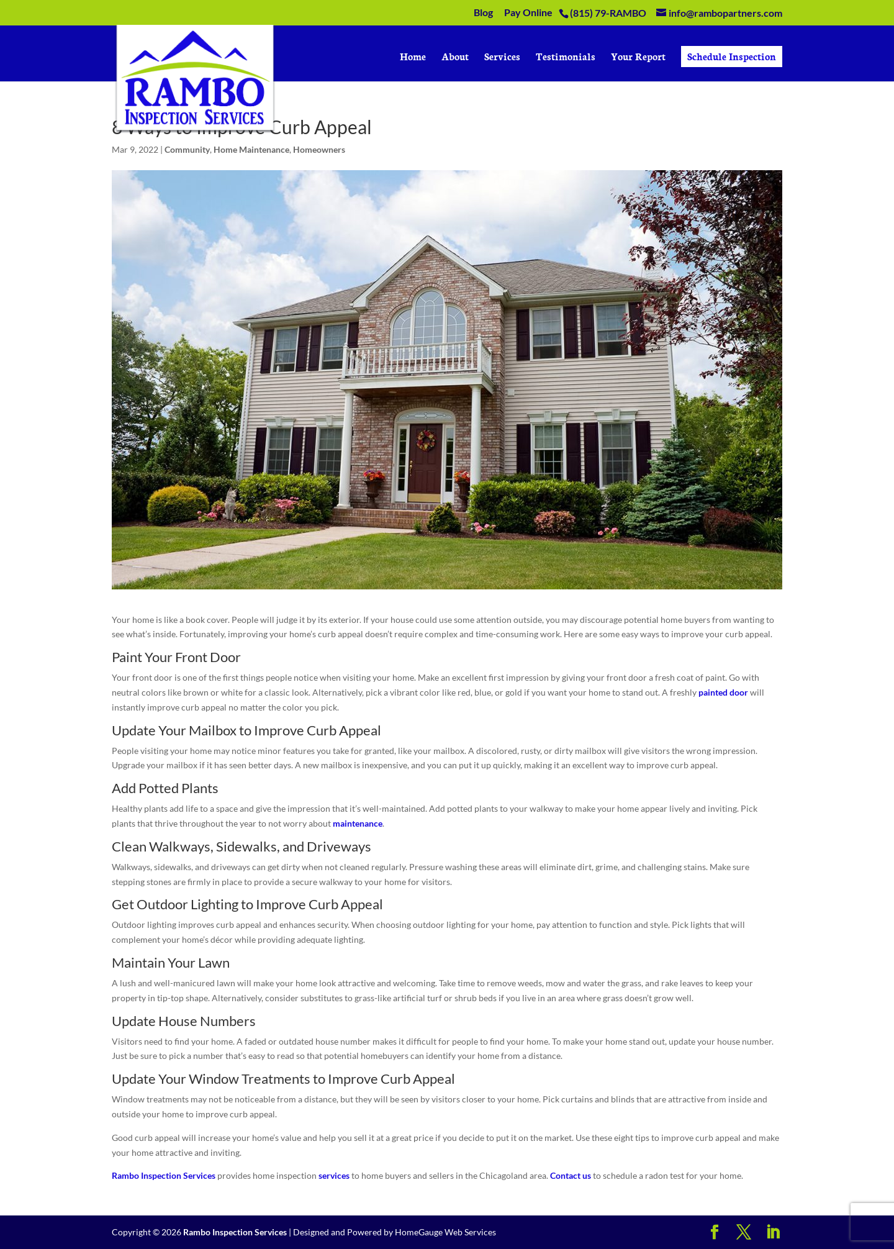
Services (502, 57)
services (334, 1175)
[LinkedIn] (772, 1232)
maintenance (357, 823)
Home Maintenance (251, 149)
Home (413, 57)
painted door (723, 692)
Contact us (570, 1175)
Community (187, 149)
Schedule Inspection (731, 56)
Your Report (638, 57)
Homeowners (319, 149)
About (455, 57)
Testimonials (565, 57)
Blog (483, 12)
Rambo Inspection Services (163, 1175)
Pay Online (528, 12)
